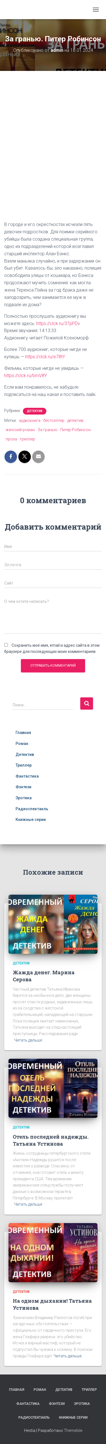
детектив (75, 420)
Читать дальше (28, 1040)
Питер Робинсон (75, 429)
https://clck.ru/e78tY (45, 356)
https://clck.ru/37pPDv (58, 323)
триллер (27, 439)
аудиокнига (29, 420)
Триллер (24, 765)
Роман (22, 743)
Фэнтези (23, 787)
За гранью (47, 429)
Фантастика (27, 776)
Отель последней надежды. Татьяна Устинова (50, 1140)
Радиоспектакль (32, 809)
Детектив (34, 411)
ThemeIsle (73, 1430)
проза (11, 439)
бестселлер (53, 420)
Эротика (24, 798)
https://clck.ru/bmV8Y (25, 375)
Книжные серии (31, 819)
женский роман (20, 429)
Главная (23, 732)
